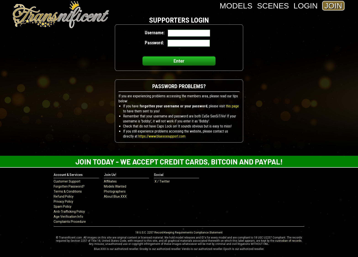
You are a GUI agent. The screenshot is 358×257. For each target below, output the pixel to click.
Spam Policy (62, 206)
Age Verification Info (68, 216)
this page (232, 106)
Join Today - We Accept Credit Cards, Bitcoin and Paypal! (179, 161)
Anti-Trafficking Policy (69, 211)
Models (236, 5)
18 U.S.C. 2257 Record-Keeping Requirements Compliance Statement (179, 232)
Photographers (115, 191)
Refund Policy (64, 196)
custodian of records (288, 240)
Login (306, 5)
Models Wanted (115, 186)
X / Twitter (162, 181)
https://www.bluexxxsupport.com (161, 136)
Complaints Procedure (70, 221)
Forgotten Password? (69, 186)
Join (333, 5)
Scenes (273, 5)
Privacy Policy (63, 201)
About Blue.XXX (115, 196)
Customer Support (67, 181)
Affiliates (110, 181)
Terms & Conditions (68, 191)
